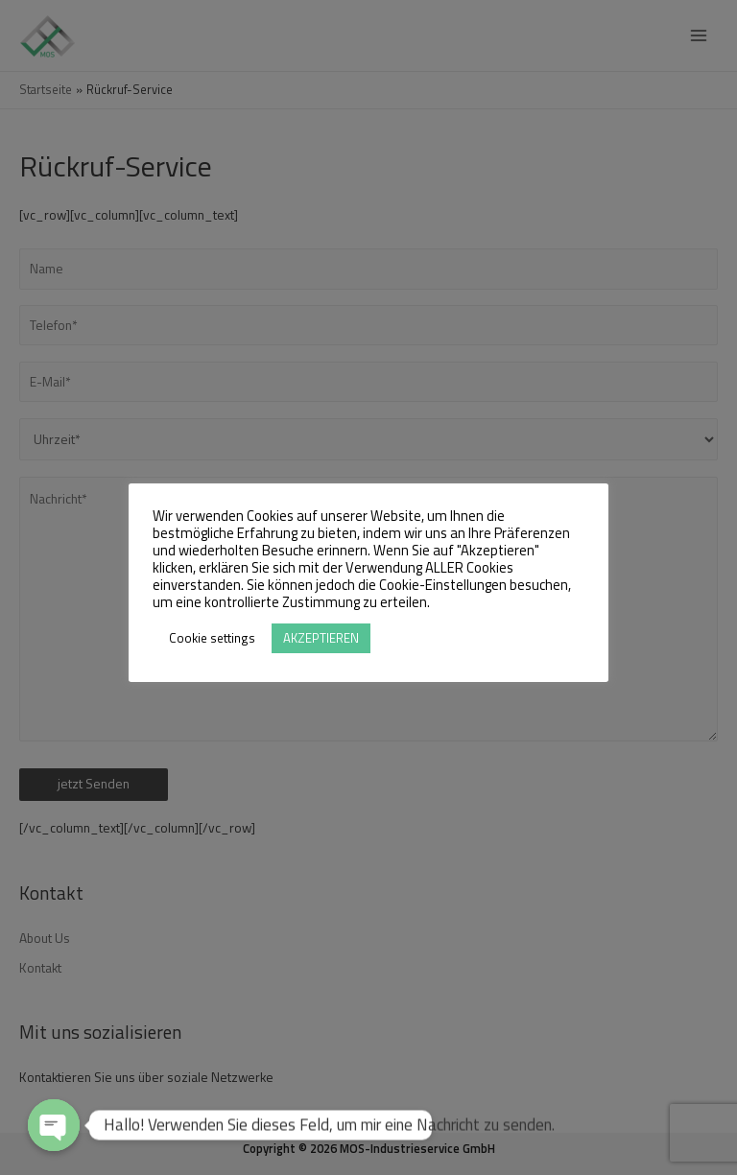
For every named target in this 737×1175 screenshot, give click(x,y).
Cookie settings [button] (212, 637)
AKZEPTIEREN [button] (321, 637)
